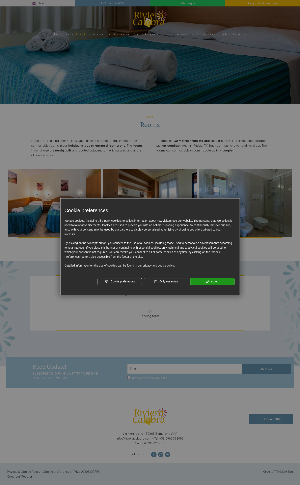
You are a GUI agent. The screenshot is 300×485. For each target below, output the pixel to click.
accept (212, 282)
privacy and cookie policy (158, 265)
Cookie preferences (120, 282)
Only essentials (166, 282)
